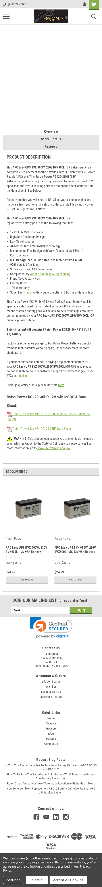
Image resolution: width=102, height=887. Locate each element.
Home (51, 718)
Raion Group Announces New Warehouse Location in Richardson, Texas (51, 783)
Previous (89, 471)
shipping (29, 292)
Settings (13, 880)
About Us (51, 723)
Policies (51, 738)
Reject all (36, 880)
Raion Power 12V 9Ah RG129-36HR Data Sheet (39, 428)
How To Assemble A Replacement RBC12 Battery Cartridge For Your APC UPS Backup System (51, 790)
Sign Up (56, 691)
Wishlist (51, 686)
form (61, 385)
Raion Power (14, 538)
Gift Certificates (51, 681)
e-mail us (22, 376)
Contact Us (51, 743)
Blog (51, 733)
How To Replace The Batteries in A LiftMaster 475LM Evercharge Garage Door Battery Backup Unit (51, 776)
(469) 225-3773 (15, 4)
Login (44, 691)
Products (51, 728)
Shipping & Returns (51, 696)
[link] (51, 628)
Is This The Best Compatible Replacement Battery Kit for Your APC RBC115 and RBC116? (51, 767)
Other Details (51, 139)
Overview (51, 131)
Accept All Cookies (68, 880)
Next (95, 471)
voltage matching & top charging (50, 274)
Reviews (51, 146)
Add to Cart (27, 579)
